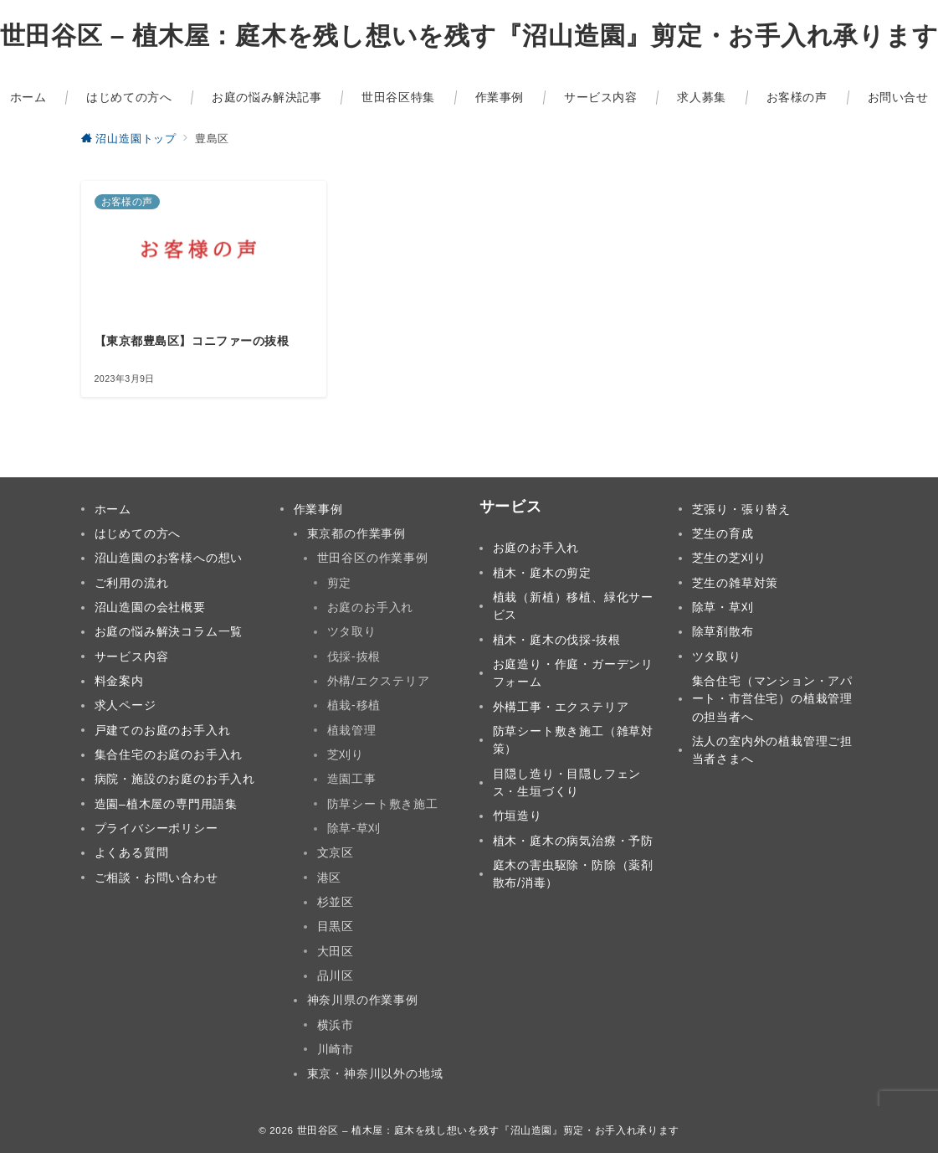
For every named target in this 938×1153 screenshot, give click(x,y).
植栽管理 (352, 730)
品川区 (335, 975)
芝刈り (345, 754)
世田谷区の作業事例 (372, 557)
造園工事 (352, 778)
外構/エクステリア (378, 680)
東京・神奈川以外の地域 (375, 1073)
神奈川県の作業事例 (362, 999)
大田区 (335, 951)
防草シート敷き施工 (382, 804)
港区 (329, 877)
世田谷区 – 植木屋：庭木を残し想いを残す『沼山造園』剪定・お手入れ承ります (488, 1130)
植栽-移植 (354, 705)
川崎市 (335, 1049)
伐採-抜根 (354, 656)
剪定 (339, 582)
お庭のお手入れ (370, 607)
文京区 (335, 852)
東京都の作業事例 (356, 533)
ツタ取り (352, 631)
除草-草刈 (354, 828)
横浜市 (335, 1025)
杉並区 (335, 902)
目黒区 (335, 926)
